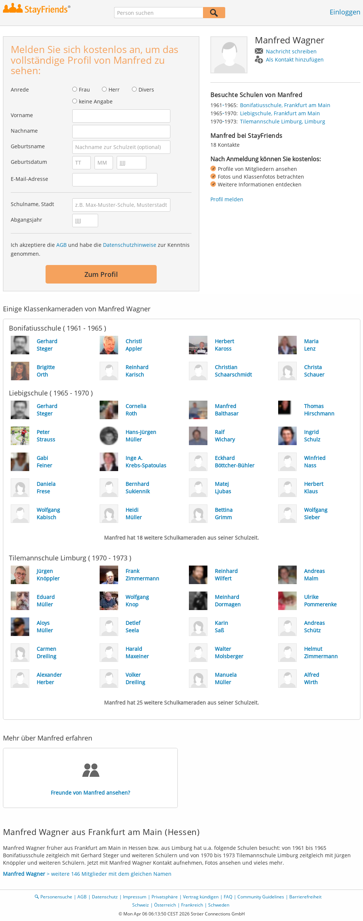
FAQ (228, 897)
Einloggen (345, 11)
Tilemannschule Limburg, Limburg (282, 121)
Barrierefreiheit (305, 897)
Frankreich (192, 905)
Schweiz (140, 905)
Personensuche (56, 897)
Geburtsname (28, 146)
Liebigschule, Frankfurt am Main (280, 113)
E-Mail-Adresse (29, 178)
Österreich (165, 905)
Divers (146, 89)
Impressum (134, 897)
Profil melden (226, 199)
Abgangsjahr (26, 219)
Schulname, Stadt (32, 204)
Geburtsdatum (29, 161)
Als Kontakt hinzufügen (295, 59)
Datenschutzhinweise (129, 244)
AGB (61, 244)
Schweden (218, 905)
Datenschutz (105, 897)
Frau (84, 89)
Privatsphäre (164, 897)
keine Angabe (96, 101)
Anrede (20, 89)
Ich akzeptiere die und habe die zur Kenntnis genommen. (100, 249)
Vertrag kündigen (201, 897)
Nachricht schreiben (291, 51)
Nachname (24, 130)
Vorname (22, 115)
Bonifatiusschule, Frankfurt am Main (285, 105)
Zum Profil (101, 274)
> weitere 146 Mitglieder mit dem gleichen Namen (87, 873)
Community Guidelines (260, 897)
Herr (114, 89)
